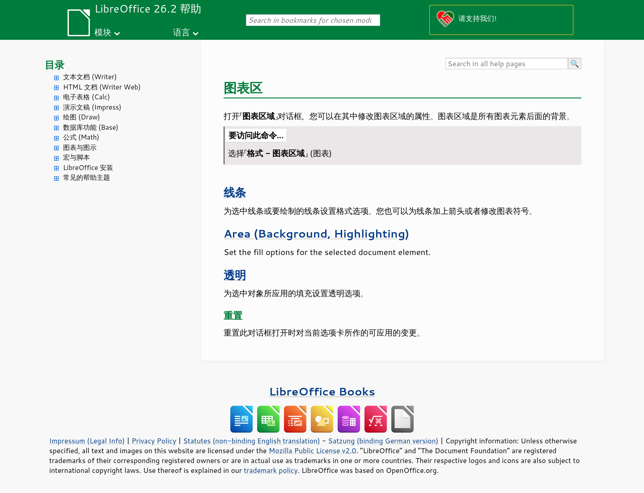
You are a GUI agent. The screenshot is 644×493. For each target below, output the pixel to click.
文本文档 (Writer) (90, 76)
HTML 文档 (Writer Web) (102, 87)
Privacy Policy (153, 441)
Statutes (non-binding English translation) (251, 441)
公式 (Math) (81, 137)
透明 (235, 275)
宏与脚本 (76, 157)
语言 (181, 32)
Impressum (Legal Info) (87, 441)
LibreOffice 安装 (88, 167)
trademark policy (270, 470)
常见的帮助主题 (86, 177)
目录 (54, 65)
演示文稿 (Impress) (92, 107)
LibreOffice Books (322, 391)
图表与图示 (80, 147)
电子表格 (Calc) (86, 97)
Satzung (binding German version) (383, 441)
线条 (235, 192)
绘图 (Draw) (81, 117)
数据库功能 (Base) (91, 127)
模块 (102, 32)
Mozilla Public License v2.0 (312, 450)
